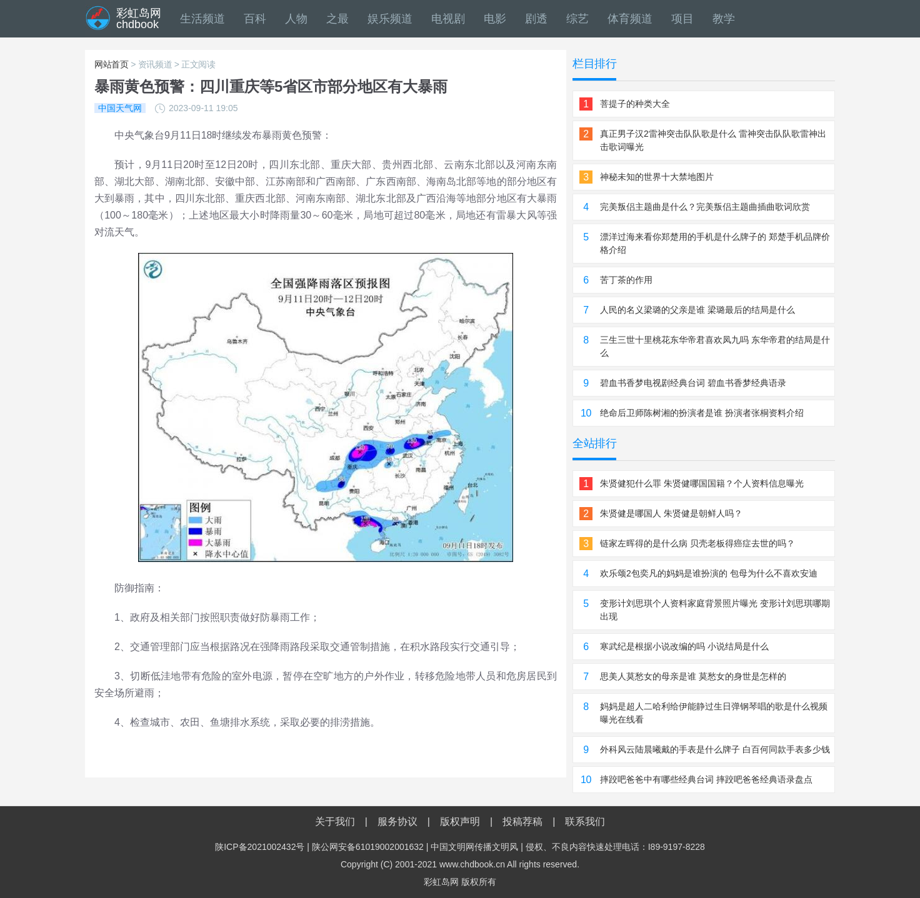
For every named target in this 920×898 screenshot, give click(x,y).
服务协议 (398, 821)
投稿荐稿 (522, 821)
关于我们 (335, 821)
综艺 (577, 18)
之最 (337, 18)
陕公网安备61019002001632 (368, 847)
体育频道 (630, 18)
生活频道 (202, 18)
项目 (682, 18)
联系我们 (585, 821)
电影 (495, 18)
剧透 (536, 18)
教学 (723, 18)
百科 (255, 18)
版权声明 (460, 821)
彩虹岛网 (441, 882)
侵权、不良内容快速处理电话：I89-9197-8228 (615, 847)
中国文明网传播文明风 (474, 847)
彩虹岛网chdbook (138, 19)
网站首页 (111, 64)
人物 (296, 18)
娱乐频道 (390, 18)
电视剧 (448, 18)
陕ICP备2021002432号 (259, 847)
